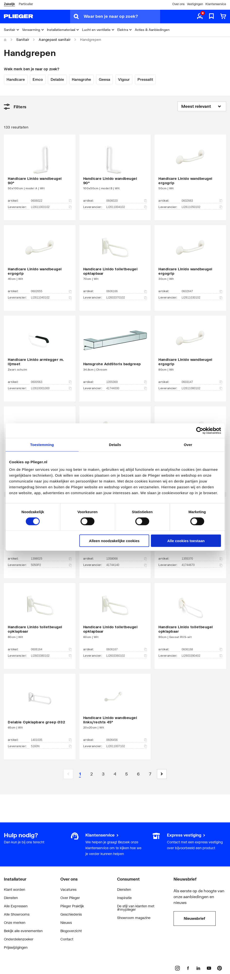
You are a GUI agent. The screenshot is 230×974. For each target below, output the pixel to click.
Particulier (26, 4)
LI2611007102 (126, 746)
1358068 (126, 558)
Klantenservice (215, 4)
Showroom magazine (133, 918)
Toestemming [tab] (42, 444)
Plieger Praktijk (72, 906)
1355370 (202, 558)
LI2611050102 (202, 207)
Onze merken (14, 922)
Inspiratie (124, 898)
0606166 (126, 291)
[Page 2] (92, 774)
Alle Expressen (16, 906)
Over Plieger (70, 898)
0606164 (51, 649)
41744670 (202, 565)
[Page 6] (138, 774)
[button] (162, 774)
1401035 (51, 740)
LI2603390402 (202, 655)
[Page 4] (115, 774)
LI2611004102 (126, 207)
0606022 (51, 200)
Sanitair (22, 39)
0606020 (126, 200)
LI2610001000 (51, 388)
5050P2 (51, 565)
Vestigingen (195, 4)
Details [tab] (115, 444)
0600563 (51, 382)
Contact (66, 939)
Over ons (178, 4)
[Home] (5, 40)
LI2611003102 (51, 207)
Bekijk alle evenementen (23, 931)
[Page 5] (127, 774)
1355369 (126, 382)
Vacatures (68, 889)
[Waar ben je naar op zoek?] (122, 16)
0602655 (51, 291)
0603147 (202, 382)
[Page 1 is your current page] (80, 774)
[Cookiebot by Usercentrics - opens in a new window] (199, 430)
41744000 (126, 388)
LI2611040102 (51, 297)
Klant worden (14, 889)
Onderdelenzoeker (18, 939)
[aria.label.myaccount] (199, 16)
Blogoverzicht (71, 931)
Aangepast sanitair (55, 39)
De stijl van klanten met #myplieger (135, 907)
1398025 (51, 558)
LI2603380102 (51, 655)
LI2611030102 (202, 297)
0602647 (202, 291)
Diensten (11, 898)
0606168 (202, 649)
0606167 (126, 649)
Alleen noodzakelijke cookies (114, 541)
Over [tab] (188, 444)
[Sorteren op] (201, 106)
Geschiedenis (71, 914)
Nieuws (66, 922)
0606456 (126, 740)
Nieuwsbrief (194, 918)
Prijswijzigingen (16, 947)
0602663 (202, 200)
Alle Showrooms (16, 914)
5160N (51, 746)
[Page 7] (150, 774)
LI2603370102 (126, 297)
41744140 (126, 565)
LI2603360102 (126, 655)
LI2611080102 (202, 388)
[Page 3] (103, 774)
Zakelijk (9, 4)
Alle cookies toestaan (185, 541)
